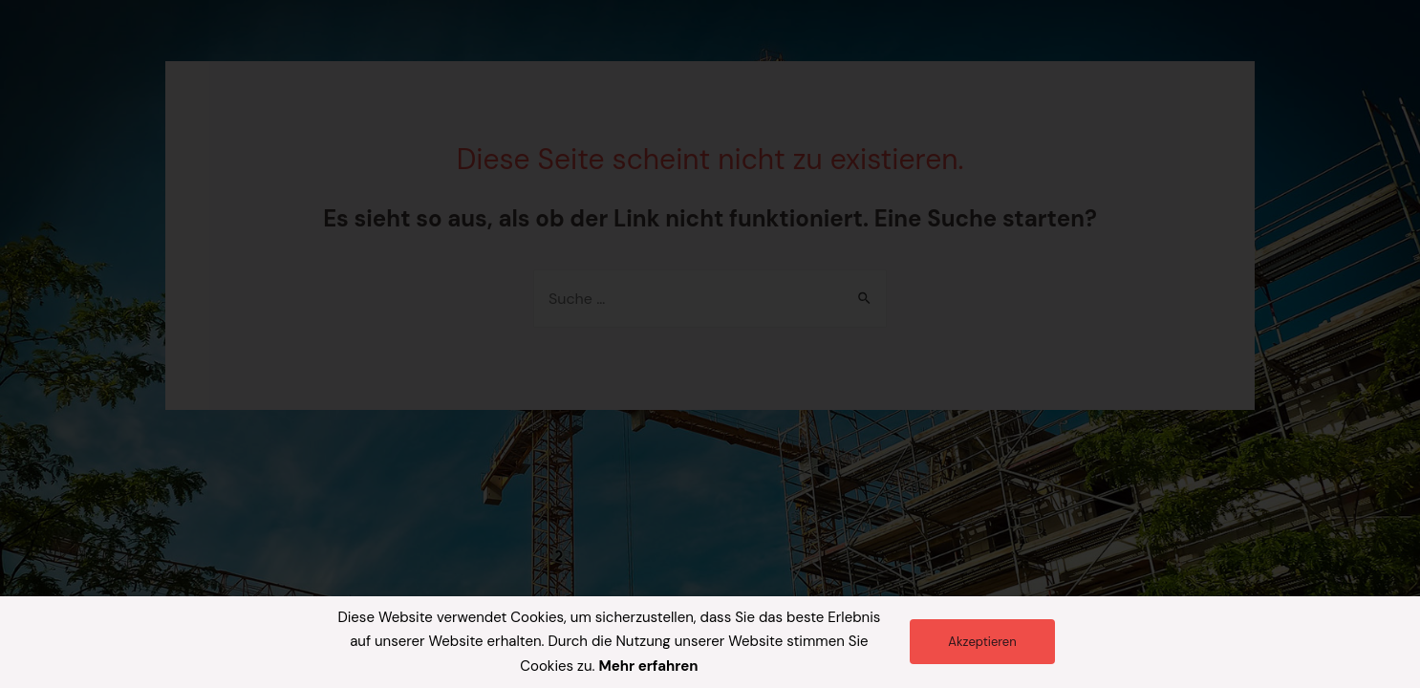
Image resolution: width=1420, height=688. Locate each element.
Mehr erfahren (648, 666)
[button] (982, 641)
